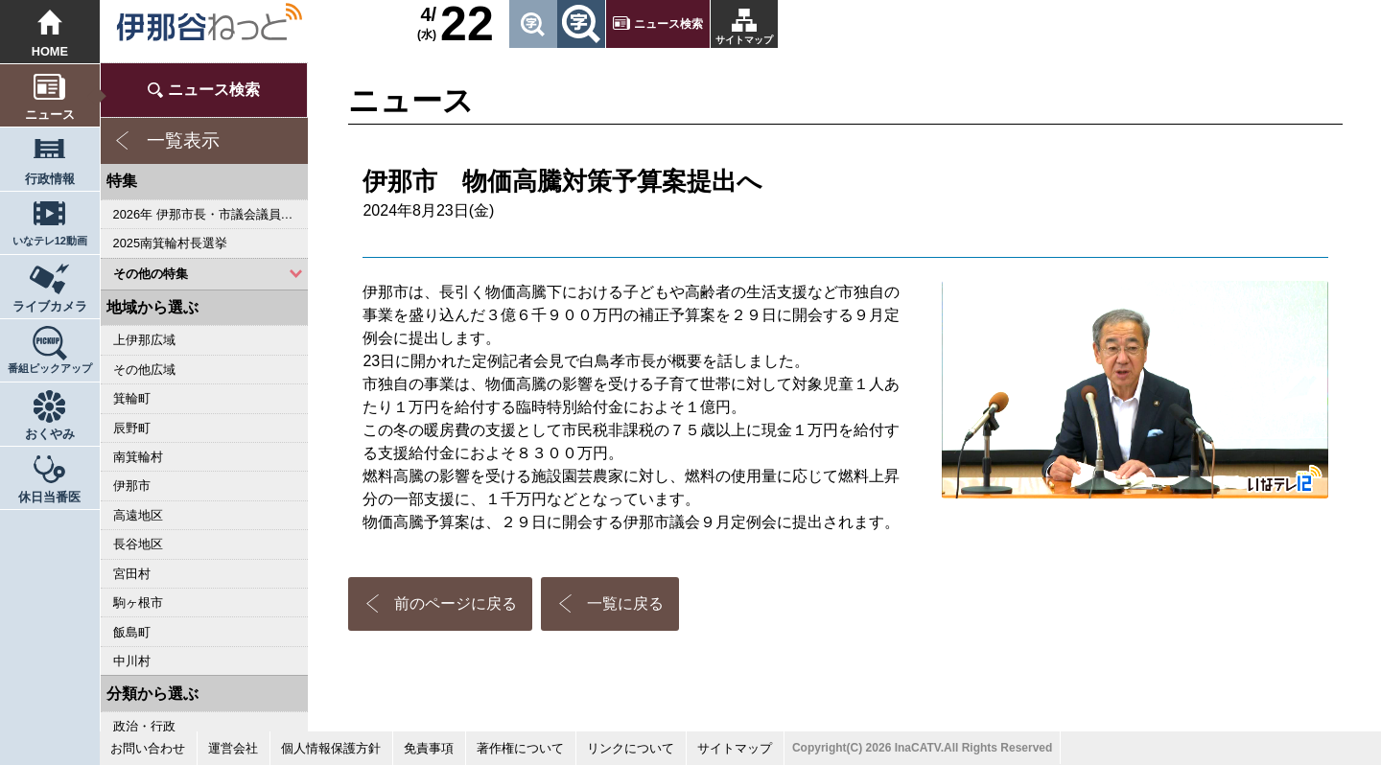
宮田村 (132, 574)
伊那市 (132, 485)
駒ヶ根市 (138, 602)
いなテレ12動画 (49, 240)
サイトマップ (744, 40)
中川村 (132, 661)
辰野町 (132, 428)
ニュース (50, 114)
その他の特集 (150, 274)
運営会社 (233, 748)
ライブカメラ (49, 306)
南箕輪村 (138, 457)
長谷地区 (138, 544)
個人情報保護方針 (331, 748)
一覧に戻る (625, 603)
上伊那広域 (144, 340)
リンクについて (630, 748)
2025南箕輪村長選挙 (170, 243)
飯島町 (132, 632)
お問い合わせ (147, 748)
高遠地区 (138, 515)
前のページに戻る (455, 603)
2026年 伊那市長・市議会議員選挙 (209, 214)
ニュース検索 (668, 24)
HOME (50, 51)
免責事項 (429, 748)
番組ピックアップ (50, 368)
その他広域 (144, 369)
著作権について (520, 748)
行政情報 (50, 179)
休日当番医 (49, 497)
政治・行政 (144, 726)
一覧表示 (183, 140)
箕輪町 (132, 398)
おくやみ (50, 434)
